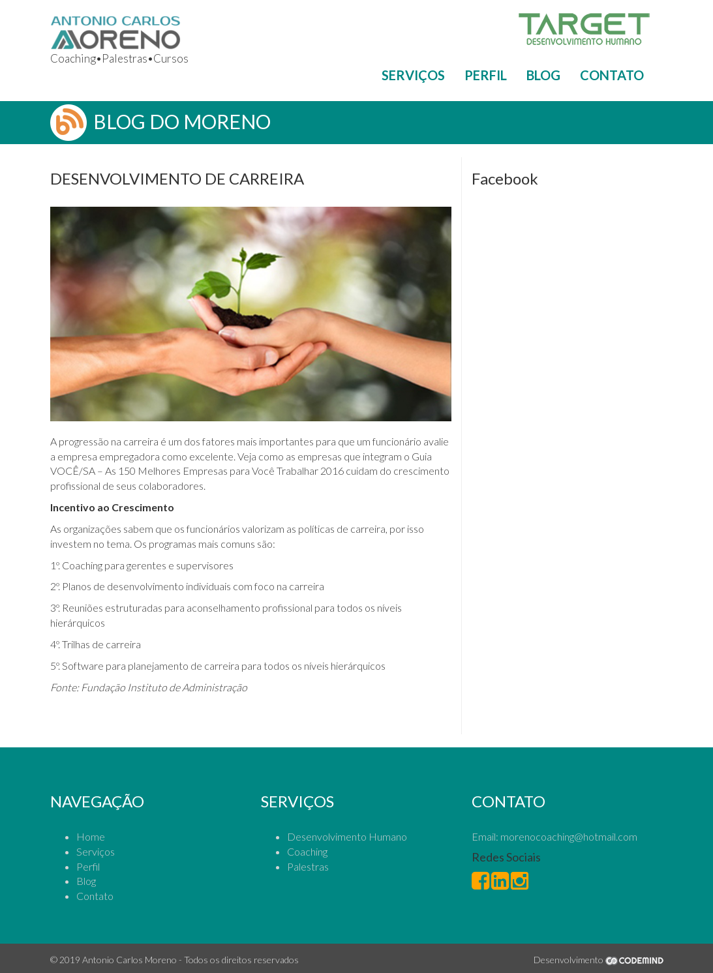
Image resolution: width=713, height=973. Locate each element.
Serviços (95, 851)
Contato (95, 896)
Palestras (308, 866)
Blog (86, 881)
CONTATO (612, 75)
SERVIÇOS (413, 75)
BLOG (543, 75)
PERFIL (485, 75)
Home (90, 836)
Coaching (307, 851)
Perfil (88, 866)
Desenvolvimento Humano (347, 836)
